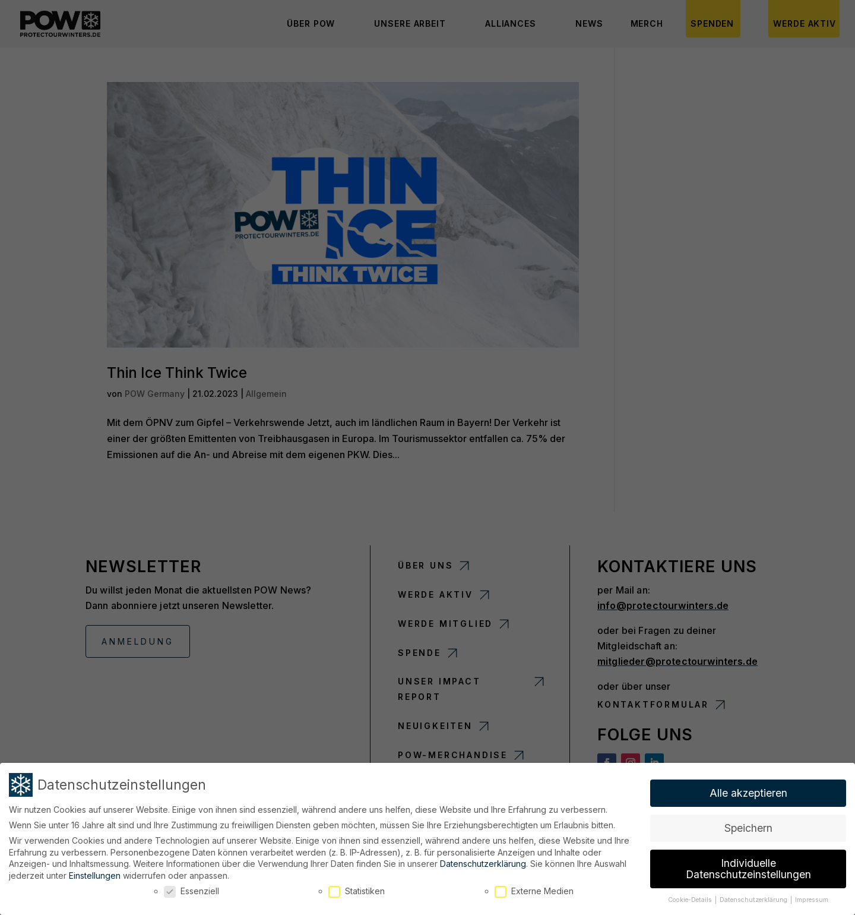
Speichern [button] (748, 826)
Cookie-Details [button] (691, 898)
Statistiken (356, 889)
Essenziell (191, 889)
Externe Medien (534, 889)
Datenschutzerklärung (483, 862)
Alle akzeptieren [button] (748, 791)
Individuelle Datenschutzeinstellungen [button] (748, 866)
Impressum (811, 898)
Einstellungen (95, 873)
